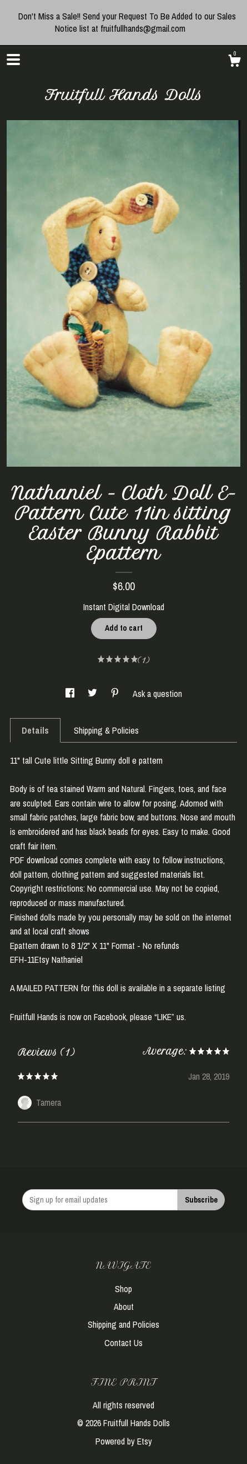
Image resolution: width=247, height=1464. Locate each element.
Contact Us (123, 1343)
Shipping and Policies (123, 1324)
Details (35, 730)
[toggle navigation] (13, 59)
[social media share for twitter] (93, 694)
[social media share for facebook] (71, 694)
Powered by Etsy (123, 1441)
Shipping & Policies (106, 730)
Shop (123, 1289)
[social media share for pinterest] (116, 694)
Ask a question (157, 694)
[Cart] (234, 62)
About (124, 1306)
